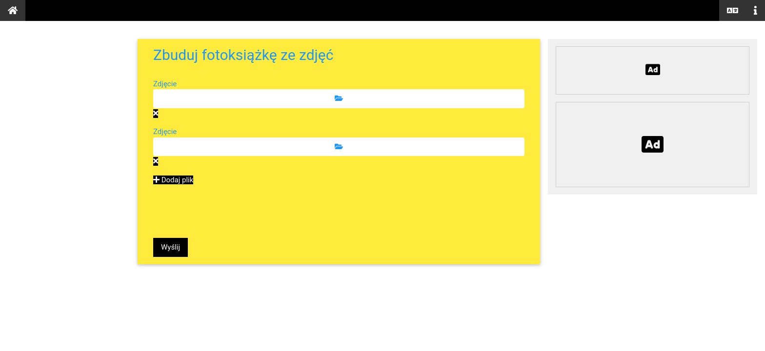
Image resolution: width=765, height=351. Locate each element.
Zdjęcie (165, 83)
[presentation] (227, 212)
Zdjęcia (30, 91)
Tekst (25, 116)
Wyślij (170, 247)
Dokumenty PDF (53, 66)
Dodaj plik (173, 180)
